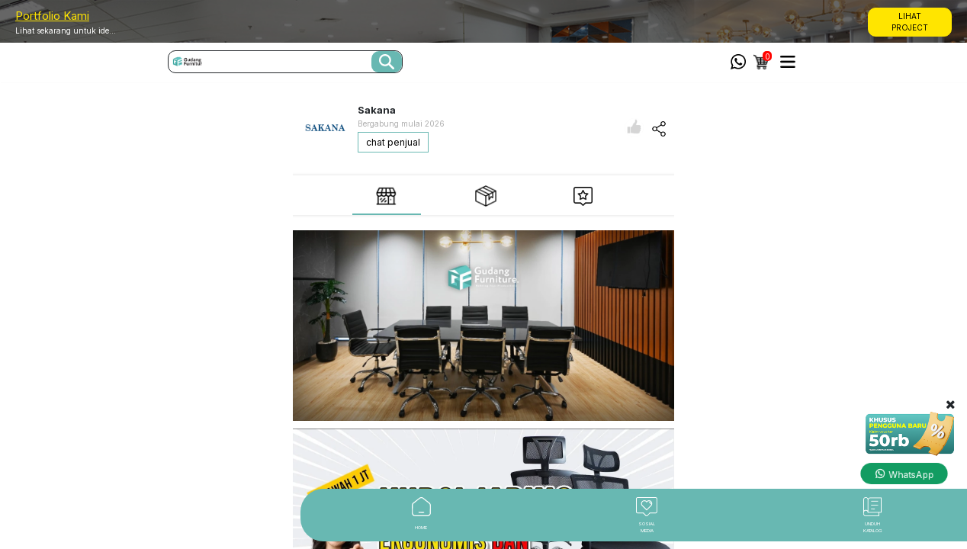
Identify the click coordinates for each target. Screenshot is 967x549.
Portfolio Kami (52, 15)
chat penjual (393, 142)
